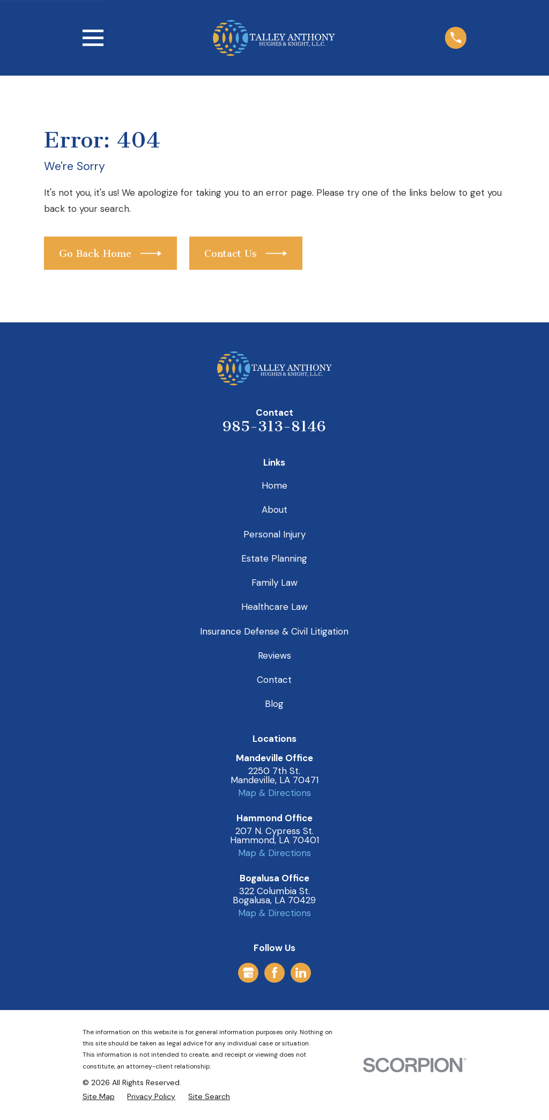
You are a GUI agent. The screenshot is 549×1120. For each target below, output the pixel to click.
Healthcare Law (274, 607)
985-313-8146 (274, 426)
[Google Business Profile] (248, 972)
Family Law (274, 582)
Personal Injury (274, 534)
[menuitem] (99, 1097)
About (274, 509)
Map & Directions (274, 793)
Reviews (274, 655)
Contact (274, 680)
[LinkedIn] (300, 972)
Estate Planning (274, 558)
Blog (274, 704)
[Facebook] (274, 972)
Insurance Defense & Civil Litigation (274, 631)
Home (274, 485)
